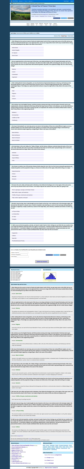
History (47, 445)
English (56, 445)
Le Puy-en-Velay (16, 211)
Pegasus (14, 93)
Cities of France (15, 461)
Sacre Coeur (15, 55)
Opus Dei (14, 238)
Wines (60, 446)
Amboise (14, 152)
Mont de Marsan (16, 135)
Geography (52, 445)
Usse (13, 160)
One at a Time (57, 36)
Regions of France (16, 450)
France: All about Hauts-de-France (19, 463)
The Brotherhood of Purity (18, 240)
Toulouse (14, 459)
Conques (14, 219)
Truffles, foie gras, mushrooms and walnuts (22, 195)
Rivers (67, 446)
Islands (53, 446)
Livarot (13, 71)
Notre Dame (15, 47)
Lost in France (15, 453)
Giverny (14, 69)
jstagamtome (45, 14)
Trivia (25, 1)
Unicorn (14, 98)
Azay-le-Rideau (15, 157)
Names (49, 446)
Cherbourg (14, 120)
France (64, 446)
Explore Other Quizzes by (53, 454)
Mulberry (14, 112)
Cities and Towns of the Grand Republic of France (23, 445)
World (44, 445)
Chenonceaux (15, 155)
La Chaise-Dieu (15, 214)
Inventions (58, 448)
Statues (71, 446)
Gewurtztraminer (16, 171)
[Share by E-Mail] (71, 18)
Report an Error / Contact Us (51, 467)
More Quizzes (49, 460)
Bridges (56, 446)
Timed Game (70, 36)
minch (30, 438)
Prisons (44, 448)
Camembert (15, 74)
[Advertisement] (42, 29)
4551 (50, 24)
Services (30, 1)
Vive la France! (15, 458)
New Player (66, 1)
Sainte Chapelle (15, 50)
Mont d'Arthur (15, 132)
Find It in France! (15, 448)
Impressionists (64, 448)
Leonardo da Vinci (46, 449)
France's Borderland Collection (19, 447)
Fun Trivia (14, 1)
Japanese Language (51, 448)
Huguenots (14, 233)
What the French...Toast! (17, 452)
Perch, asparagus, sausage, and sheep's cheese (23, 189)
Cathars (14, 235)
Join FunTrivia (22, 3)
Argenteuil (14, 77)
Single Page (64, 36)
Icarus (13, 96)
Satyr (13, 90)
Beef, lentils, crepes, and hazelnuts (20, 192)
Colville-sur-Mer (16, 117)
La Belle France (15, 455)
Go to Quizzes (49, 457)
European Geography (63, 445)
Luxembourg (54, 449)
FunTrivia (49, 463)
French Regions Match (17, 456)
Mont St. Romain (16, 137)
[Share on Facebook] (56, 18)
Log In (72, 1)
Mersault (14, 176)
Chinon (13, 173)
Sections (21, 1)
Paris (69, 448)
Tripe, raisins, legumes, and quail (19, 197)
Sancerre (14, 179)
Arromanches (15, 115)
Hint (72, 44)
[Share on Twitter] (64, 18)
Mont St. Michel (15, 140)
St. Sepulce (14, 52)
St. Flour (14, 216)
